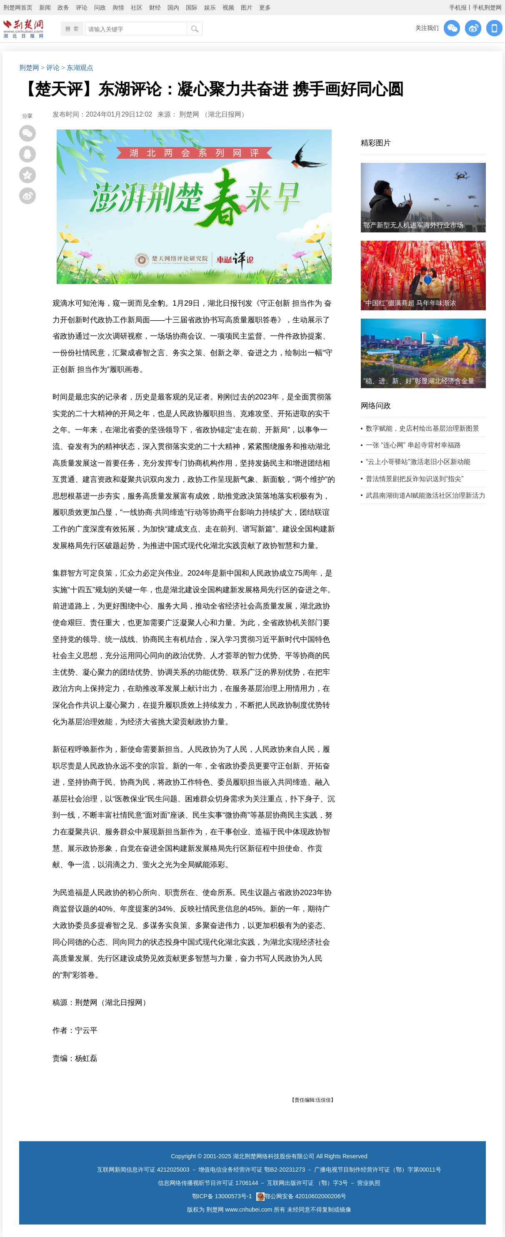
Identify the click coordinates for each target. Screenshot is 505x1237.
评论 (82, 7)
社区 (136, 7)
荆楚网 (29, 67)
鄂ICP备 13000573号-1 (222, 1196)
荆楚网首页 (17, 7)
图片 (246, 7)
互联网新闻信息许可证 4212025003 (143, 1169)
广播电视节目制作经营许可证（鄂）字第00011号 (377, 1169)
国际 (192, 7)
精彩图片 (376, 143)
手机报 (458, 7)
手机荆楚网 (487, 7)
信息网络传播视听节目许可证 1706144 (208, 1183)
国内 (173, 7)
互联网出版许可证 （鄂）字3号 (307, 1183)
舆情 (118, 7)
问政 (100, 7)
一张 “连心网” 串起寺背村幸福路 (413, 445)
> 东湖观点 (77, 67)
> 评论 (50, 67)
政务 (63, 7)
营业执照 (368, 1183)
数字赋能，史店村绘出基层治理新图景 (422, 428)
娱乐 (210, 7)
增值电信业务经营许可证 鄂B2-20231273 (251, 1169)
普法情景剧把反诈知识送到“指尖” (415, 478)
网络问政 (376, 406)
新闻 (45, 7)
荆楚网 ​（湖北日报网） (213, 114)
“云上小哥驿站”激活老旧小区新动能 (418, 461)
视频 (228, 7)
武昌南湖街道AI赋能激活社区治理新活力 (425, 495)
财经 (155, 7)
